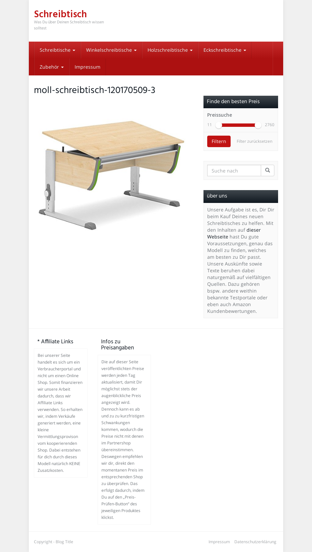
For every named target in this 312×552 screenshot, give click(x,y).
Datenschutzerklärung (255, 542)
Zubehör (52, 67)
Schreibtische (57, 50)
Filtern (219, 141)
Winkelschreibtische (111, 50)
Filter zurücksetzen (254, 141)
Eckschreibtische (224, 50)
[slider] (218, 125)
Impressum (87, 67)
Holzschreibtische (170, 50)
